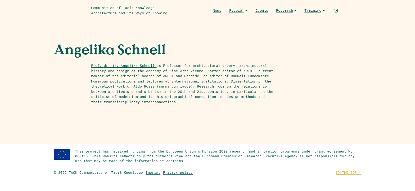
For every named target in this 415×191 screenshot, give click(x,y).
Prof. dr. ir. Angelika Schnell (124, 65)
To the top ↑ (348, 173)
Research (286, 10)
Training (314, 10)
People (238, 10)
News (217, 10)
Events (261, 10)
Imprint (153, 173)
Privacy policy (178, 173)
